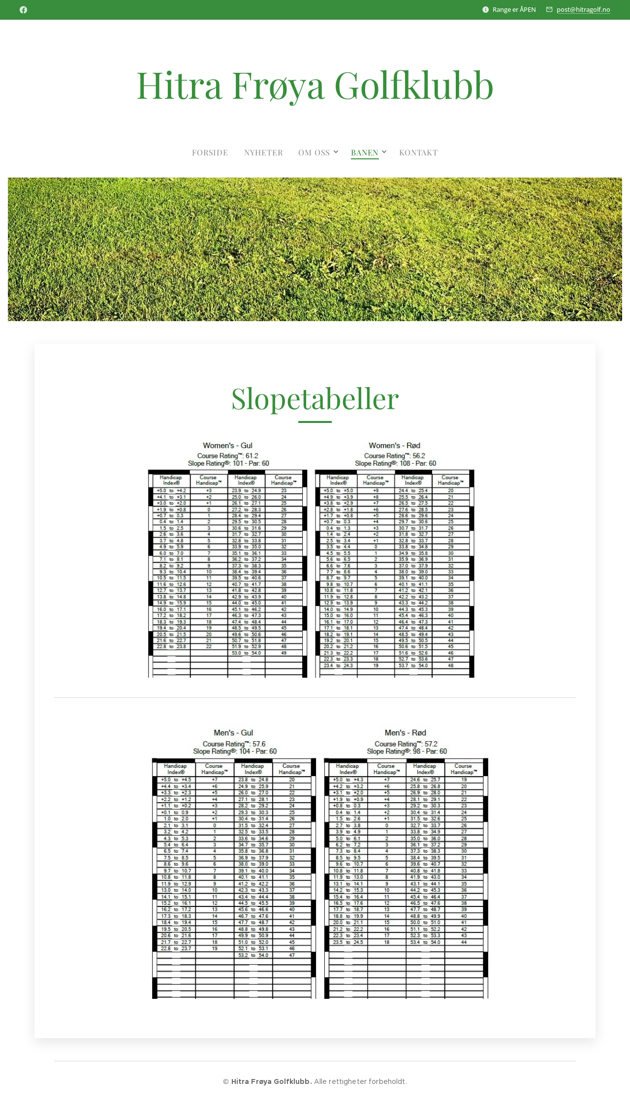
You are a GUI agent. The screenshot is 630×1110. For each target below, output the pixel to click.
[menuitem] (214, 152)
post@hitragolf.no (583, 9)
